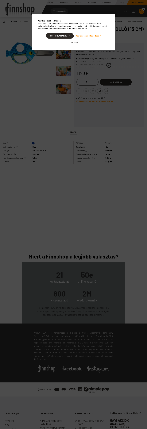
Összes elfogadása (58, 36)
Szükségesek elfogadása (87, 36)
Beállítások (73, 42)
